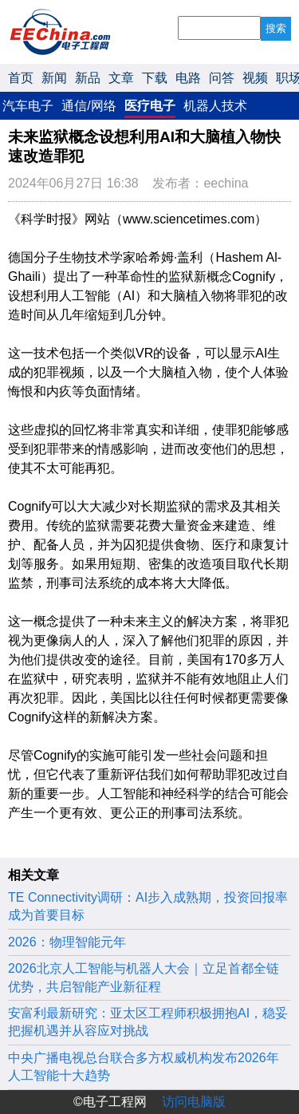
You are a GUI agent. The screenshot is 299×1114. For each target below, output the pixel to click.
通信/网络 (88, 106)
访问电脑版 (194, 1101)
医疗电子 (149, 106)
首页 (20, 78)
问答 (221, 78)
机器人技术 (215, 106)
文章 (121, 78)
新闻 (54, 78)
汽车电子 (27, 106)
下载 (154, 78)
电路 (188, 78)
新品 (87, 78)
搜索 (276, 28)
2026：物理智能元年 (67, 942)
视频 (255, 78)
